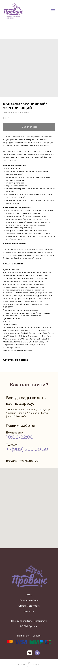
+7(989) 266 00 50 (27, 449)
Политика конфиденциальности (29, 621)
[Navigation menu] (53, 10)
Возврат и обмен (29, 600)
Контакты (29, 611)
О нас (29, 594)
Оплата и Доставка (29, 605)
